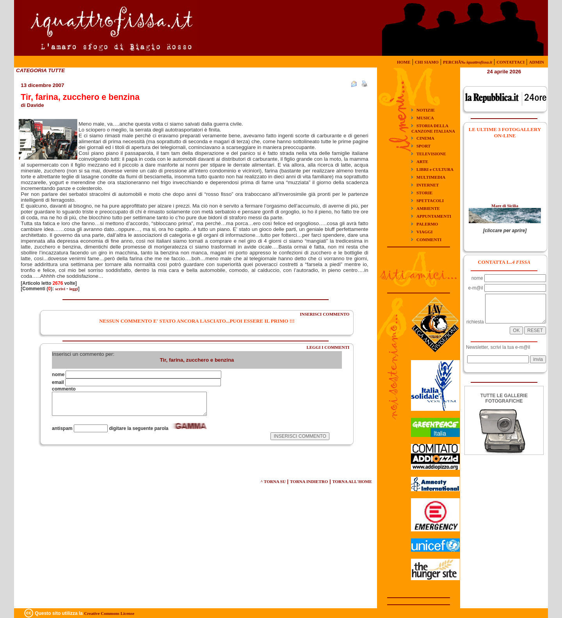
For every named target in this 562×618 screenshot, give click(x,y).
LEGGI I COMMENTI (327, 347)
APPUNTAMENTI (433, 216)
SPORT (423, 146)
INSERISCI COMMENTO (324, 314)
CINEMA (425, 138)
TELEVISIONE (431, 153)
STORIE (424, 192)
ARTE (422, 161)
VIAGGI (424, 231)
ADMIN (536, 62)
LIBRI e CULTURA (435, 169)
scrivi (60, 288)
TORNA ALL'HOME (352, 481)
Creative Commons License (109, 613)
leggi (73, 288)
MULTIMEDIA (430, 177)
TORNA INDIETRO (309, 481)
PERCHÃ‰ (467, 62)
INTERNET (427, 185)
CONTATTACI (510, 62)
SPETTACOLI (430, 200)
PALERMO (427, 224)
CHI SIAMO (427, 62)
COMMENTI (428, 239)
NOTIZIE (425, 110)
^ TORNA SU (273, 481)
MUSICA (425, 117)
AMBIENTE (428, 208)
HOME (404, 62)
